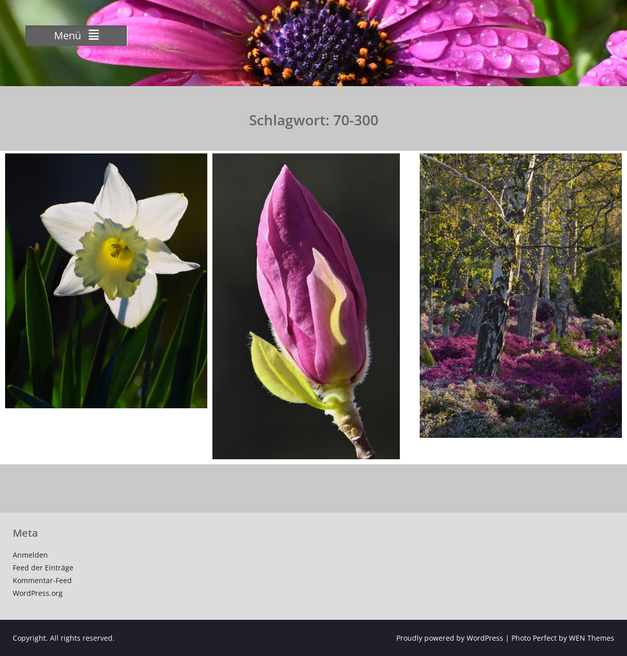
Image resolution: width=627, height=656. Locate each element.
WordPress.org (38, 593)
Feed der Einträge (43, 567)
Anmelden (30, 555)
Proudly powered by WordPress (449, 638)
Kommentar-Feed (42, 580)
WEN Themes (591, 638)
